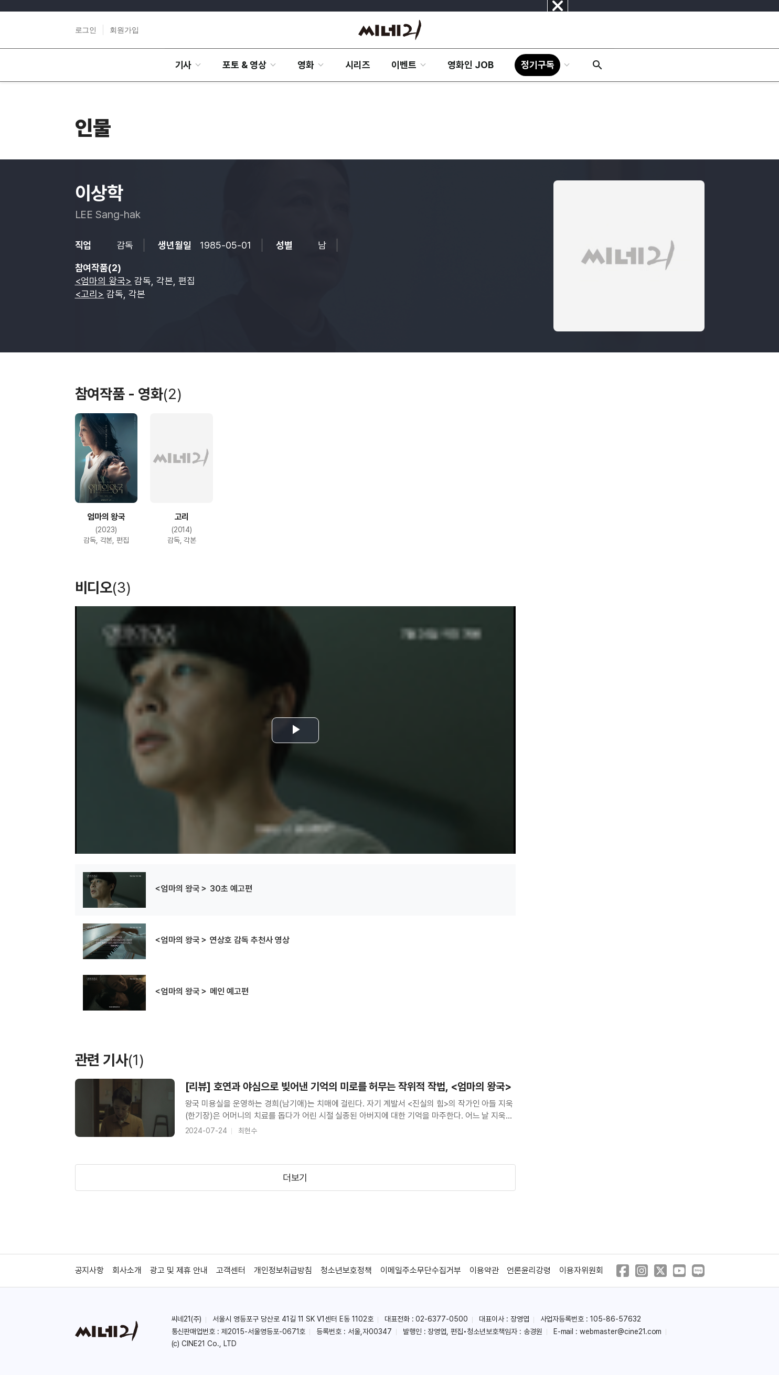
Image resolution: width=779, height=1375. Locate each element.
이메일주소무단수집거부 (420, 1270)
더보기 (295, 1177)
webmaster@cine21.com (620, 1331)
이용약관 (484, 1270)
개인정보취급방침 (283, 1270)
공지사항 (89, 1270)
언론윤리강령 (529, 1270)
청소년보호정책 (346, 1270)
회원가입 (124, 30)
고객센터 (231, 1270)
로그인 (86, 30)
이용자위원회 (581, 1270)
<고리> (89, 293)
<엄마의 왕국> (103, 280)
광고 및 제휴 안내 (179, 1270)
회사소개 (127, 1270)
